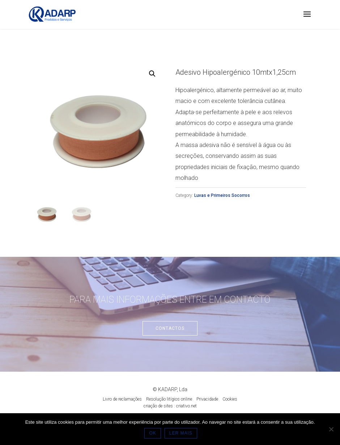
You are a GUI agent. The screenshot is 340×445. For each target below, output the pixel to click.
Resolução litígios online (169, 399)
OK (153, 434)
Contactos (170, 328)
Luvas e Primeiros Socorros (222, 195)
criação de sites (158, 406)
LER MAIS (182, 434)
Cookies (229, 399)
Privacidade (207, 399)
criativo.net (186, 406)
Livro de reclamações (122, 399)
